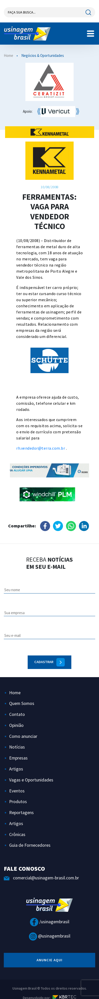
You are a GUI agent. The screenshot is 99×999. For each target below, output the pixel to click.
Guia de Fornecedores (30, 845)
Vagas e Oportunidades (31, 780)
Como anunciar (23, 736)
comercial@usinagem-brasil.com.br (41, 878)
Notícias (17, 747)
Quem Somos (21, 703)
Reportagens (21, 812)
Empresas (18, 758)
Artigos (16, 769)
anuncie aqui (49, 960)
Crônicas (17, 834)
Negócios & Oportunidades (42, 55)
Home (8, 55)
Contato (17, 714)
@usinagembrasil (49, 936)
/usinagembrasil (49, 922)
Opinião (16, 725)
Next (72, 366)
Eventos (17, 791)
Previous (7, 160)
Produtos (18, 801)
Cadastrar (49, 662)
